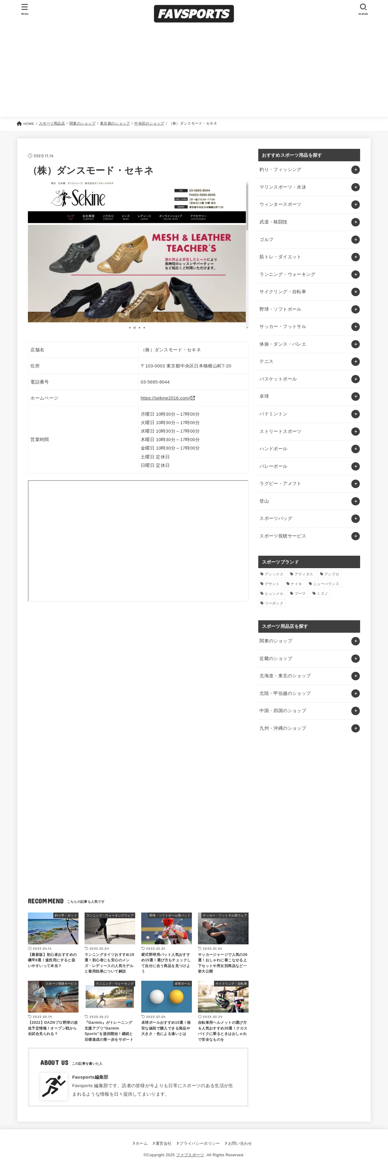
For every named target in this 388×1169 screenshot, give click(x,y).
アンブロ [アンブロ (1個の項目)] (331, 574)
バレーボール (273, 466)
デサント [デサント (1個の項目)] (272, 584)
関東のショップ (275, 640)
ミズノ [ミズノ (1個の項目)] (322, 593)
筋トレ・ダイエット (280, 256)
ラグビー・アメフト (280, 483)
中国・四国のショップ (282, 710)
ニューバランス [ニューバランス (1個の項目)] (326, 584)
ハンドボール (273, 448)
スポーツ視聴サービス (282, 536)
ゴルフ (266, 239)
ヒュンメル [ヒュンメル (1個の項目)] (274, 593)
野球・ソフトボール (280, 309)
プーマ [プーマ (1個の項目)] (300, 593)
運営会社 (164, 1143)
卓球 (264, 396)
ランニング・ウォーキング (287, 274)
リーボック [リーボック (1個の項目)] (274, 603)
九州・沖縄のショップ (282, 728)
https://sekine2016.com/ (165, 398)
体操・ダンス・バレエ (282, 344)
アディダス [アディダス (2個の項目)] (304, 574)
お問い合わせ (240, 1143)
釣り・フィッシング (280, 169)
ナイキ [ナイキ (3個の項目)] (296, 584)
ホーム (141, 1143)
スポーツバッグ (275, 518)
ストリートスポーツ (280, 431)
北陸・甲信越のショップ (285, 693)
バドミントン (273, 413)
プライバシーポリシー (199, 1143)
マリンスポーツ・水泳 (282, 187)
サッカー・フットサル (282, 326)
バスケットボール (278, 379)
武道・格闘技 (273, 221)
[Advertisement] (194, 71)
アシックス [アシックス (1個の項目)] (274, 574)
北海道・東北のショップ (285, 675)
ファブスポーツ (190, 1155)
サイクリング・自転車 (282, 291)
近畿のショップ (275, 658)
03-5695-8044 (155, 382)
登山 (264, 501)
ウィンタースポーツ (280, 204)
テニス (266, 361)
